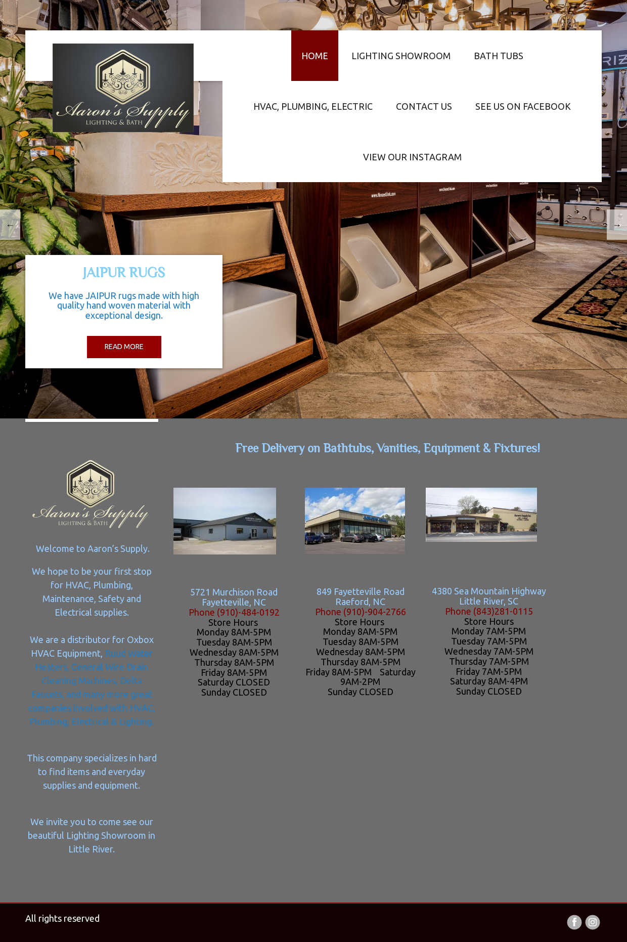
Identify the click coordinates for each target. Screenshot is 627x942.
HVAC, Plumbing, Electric (313, 106)
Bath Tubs (498, 56)
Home (314, 56)
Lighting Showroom (401, 56)
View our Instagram (412, 157)
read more (124, 346)
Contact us (424, 106)
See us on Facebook (523, 106)
